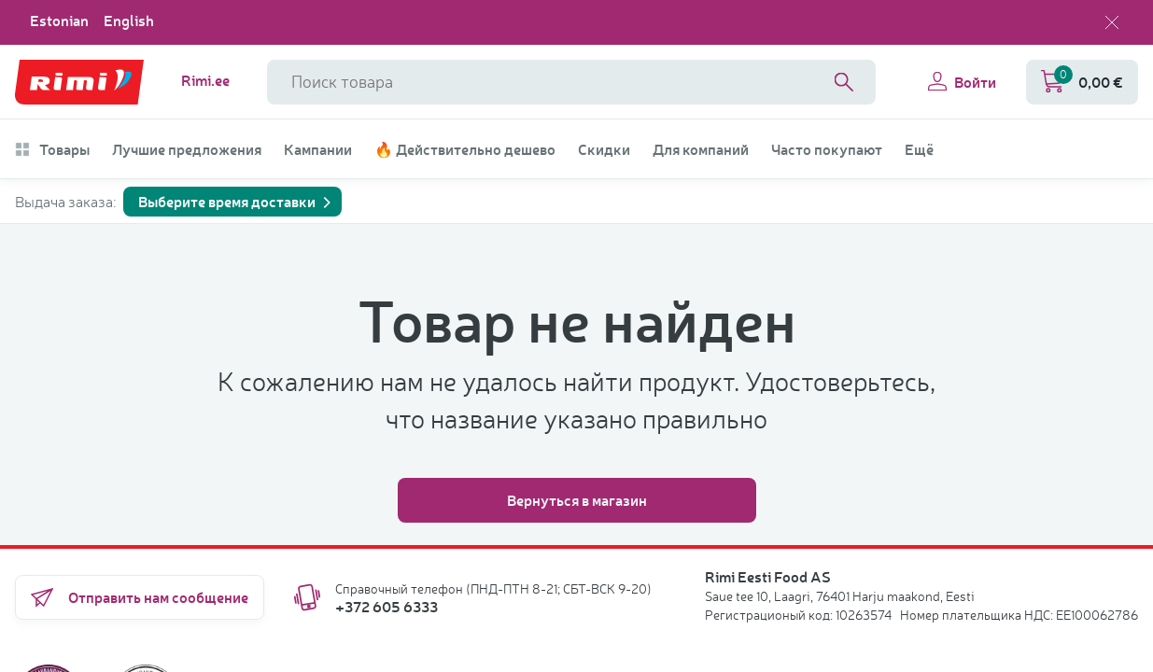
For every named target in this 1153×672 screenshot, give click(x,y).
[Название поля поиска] (571, 82)
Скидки (604, 149)
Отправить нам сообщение (139, 597)
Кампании (318, 149)
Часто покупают (826, 149)
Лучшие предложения (186, 149)
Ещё (919, 149)
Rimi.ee (205, 80)
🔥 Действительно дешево (464, 149)
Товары (52, 149)
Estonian (59, 20)
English (129, 20)
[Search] (844, 82)
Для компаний (701, 149)
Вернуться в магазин (577, 500)
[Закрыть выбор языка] (1112, 22)
